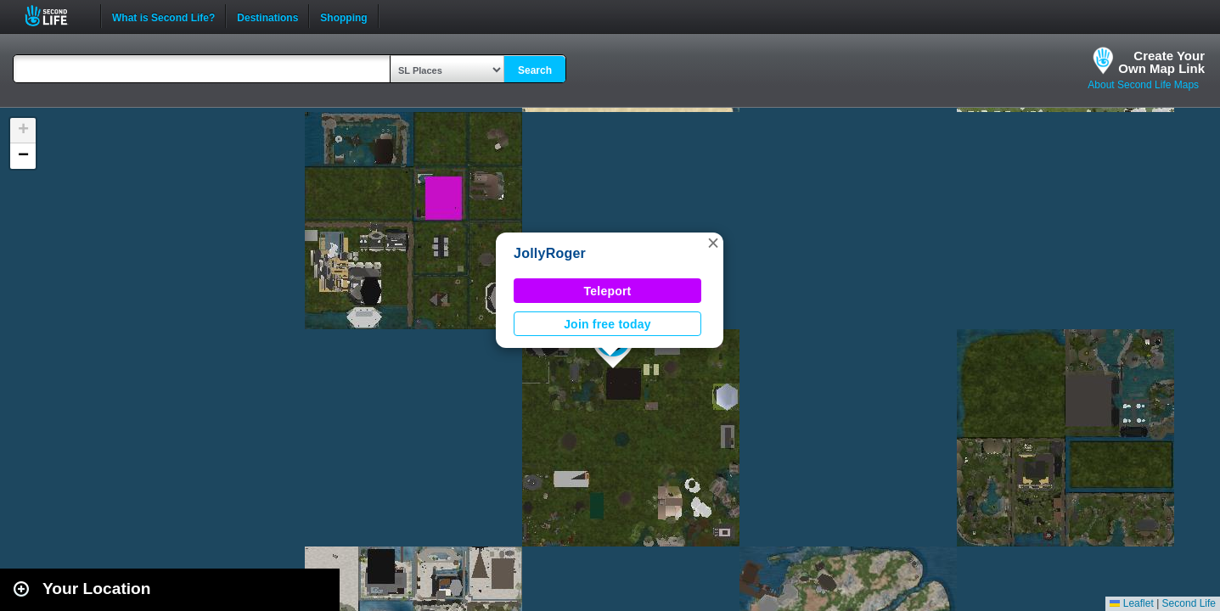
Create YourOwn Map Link (1161, 62)
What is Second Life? (163, 16)
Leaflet (1131, 603)
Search (535, 70)
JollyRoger (550, 253)
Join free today (607, 324)
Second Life (55, 15)
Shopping (343, 16)
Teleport (608, 291)
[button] (713, 243)
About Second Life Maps (1143, 85)
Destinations (267, 16)
